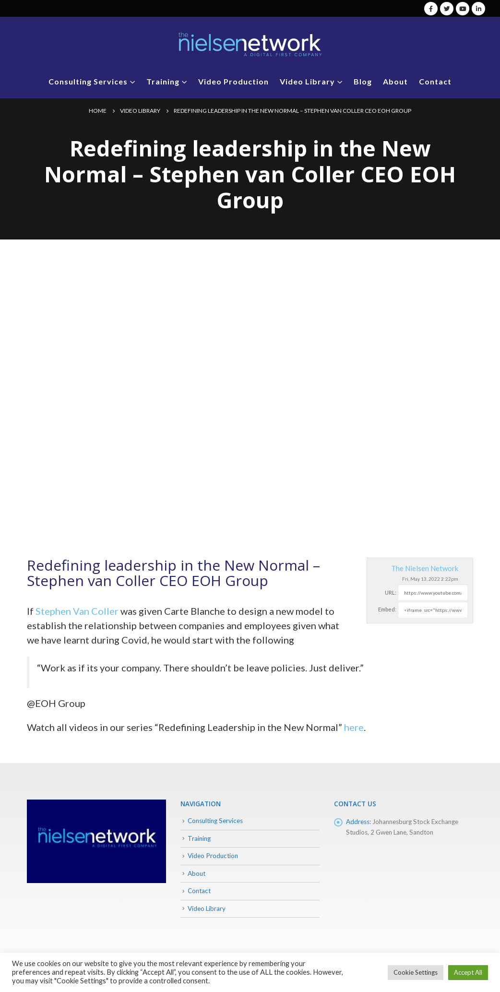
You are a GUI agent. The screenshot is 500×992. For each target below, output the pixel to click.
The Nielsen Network (424, 568)
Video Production (233, 81)
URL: (390, 592)
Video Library (307, 81)
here (354, 727)
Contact (435, 81)
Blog (363, 81)
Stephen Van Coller (77, 611)
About (395, 81)
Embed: (387, 609)
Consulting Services (88, 81)
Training (162, 81)
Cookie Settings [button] (415, 972)
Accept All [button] (468, 972)
